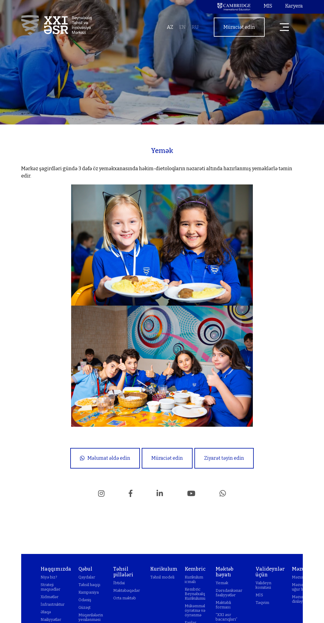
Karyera (294, 6)
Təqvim (262, 602)
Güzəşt (84, 607)
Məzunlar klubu (306, 577)
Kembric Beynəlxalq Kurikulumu (195, 594)
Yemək (222, 583)
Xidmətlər (49, 597)
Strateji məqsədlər (50, 587)
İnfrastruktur (52, 604)
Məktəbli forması (223, 604)
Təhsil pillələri (123, 572)
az (170, 27)
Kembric (195, 569)
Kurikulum (163, 569)
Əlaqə (46, 612)
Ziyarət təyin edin (224, 458)
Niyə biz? (49, 577)
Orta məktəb (124, 598)
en (182, 27)
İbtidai (119, 583)
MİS (259, 595)
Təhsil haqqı (89, 584)
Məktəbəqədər (126, 590)
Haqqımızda (56, 569)
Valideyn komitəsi (263, 585)
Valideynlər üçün (270, 572)
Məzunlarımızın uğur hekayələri (306, 587)
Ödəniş (84, 600)
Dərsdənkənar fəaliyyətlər (229, 592)
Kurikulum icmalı (194, 579)
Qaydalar (86, 577)
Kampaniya (88, 592)
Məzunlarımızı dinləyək (305, 599)
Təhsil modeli (162, 577)
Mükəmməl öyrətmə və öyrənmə (195, 610)
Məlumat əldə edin (105, 458)
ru (195, 27)
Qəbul (85, 569)
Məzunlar (304, 569)
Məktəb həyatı (224, 572)
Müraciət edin (239, 27)
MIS (268, 6)
